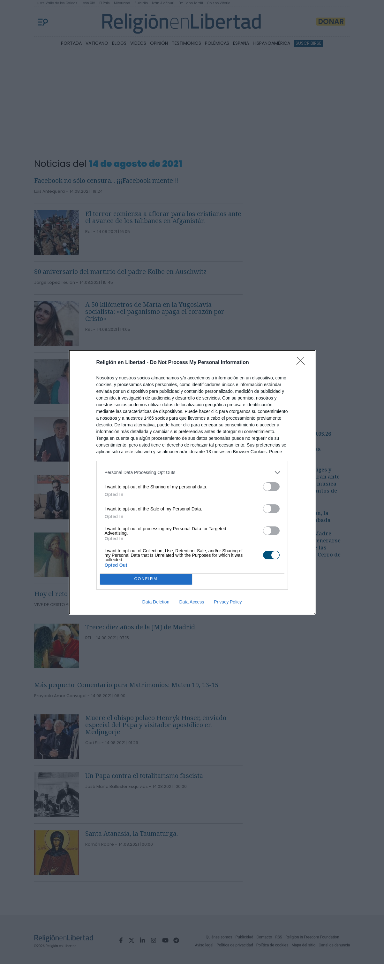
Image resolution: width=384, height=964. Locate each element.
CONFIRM (146, 578)
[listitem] (192, 472)
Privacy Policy (228, 601)
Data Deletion (155, 601)
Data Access (191, 601)
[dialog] (192, 482)
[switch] (271, 486)
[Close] (303, 363)
